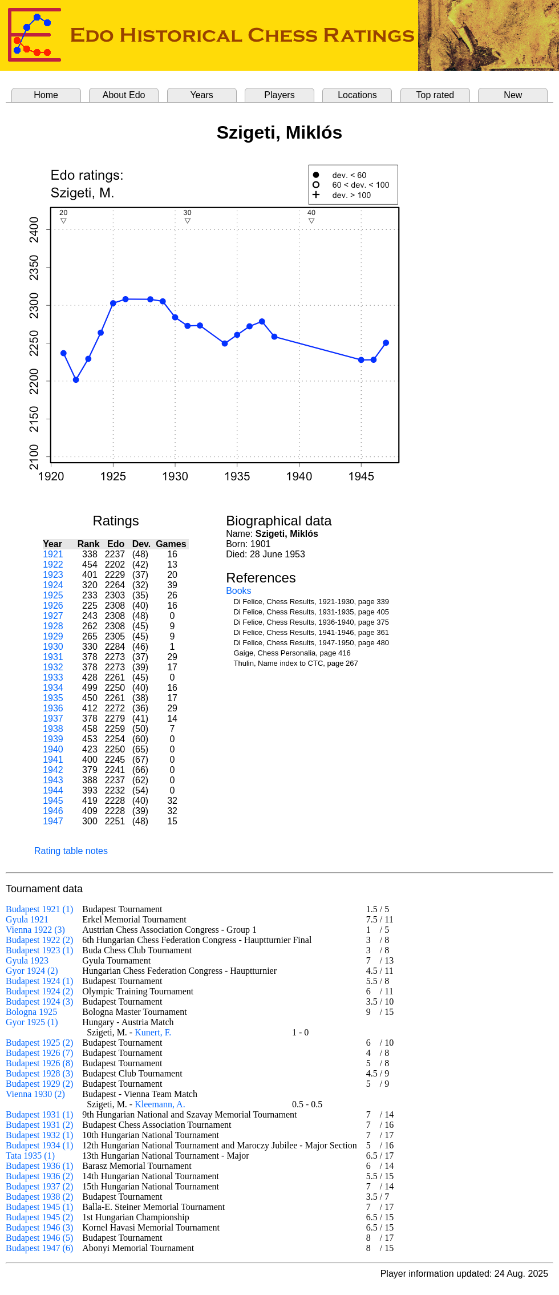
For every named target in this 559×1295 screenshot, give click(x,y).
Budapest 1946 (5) (39, 1238)
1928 (53, 626)
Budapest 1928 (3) (39, 1073)
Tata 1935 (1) (30, 1155)
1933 (53, 677)
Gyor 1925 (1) (32, 1022)
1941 (53, 759)
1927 (53, 616)
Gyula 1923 (27, 960)
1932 (53, 667)
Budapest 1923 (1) (39, 950)
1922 (53, 564)
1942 (53, 770)
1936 (53, 708)
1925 (53, 595)
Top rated (435, 95)
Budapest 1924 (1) (39, 981)
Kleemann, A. (160, 1104)
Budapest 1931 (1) (39, 1114)
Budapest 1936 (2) (39, 1176)
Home (46, 95)
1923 (53, 575)
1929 (53, 636)
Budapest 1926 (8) (39, 1063)
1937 (53, 718)
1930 (53, 646)
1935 (53, 698)
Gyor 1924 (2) (32, 971)
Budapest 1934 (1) (39, 1145)
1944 (53, 790)
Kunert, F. (153, 1032)
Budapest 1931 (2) (39, 1125)
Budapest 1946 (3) (39, 1227)
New (513, 95)
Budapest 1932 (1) (39, 1135)
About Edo (124, 95)
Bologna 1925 (31, 1012)
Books (238, 591)
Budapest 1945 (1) (39, 1207)
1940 (53, 749)
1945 (53, 801)
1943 (53, 780)
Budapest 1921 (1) (39, 909)
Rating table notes (71, 851)
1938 (53, 729)
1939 (53, 739)
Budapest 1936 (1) (39, 1166)
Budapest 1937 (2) (39, 1186)
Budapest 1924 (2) (39, 991)
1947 (53, 821)
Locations (357, 95)
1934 (53, 688)
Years (201, 95)
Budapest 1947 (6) (39, 1248)
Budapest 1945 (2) (39, 1217)
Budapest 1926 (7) (39, 1053)
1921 (53, 554)
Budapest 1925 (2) (39, 1042)
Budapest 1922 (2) (39, 940)
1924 (53, 585)
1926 (53, 605)
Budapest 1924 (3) (39, 1001)
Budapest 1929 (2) (39, 1083)
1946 (53, 811)
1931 (53, 657)
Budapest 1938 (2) (39, 1196)
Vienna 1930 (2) (35, 1094)
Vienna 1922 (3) (35, 929)
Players (279, 95)
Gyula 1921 (27, 919)
